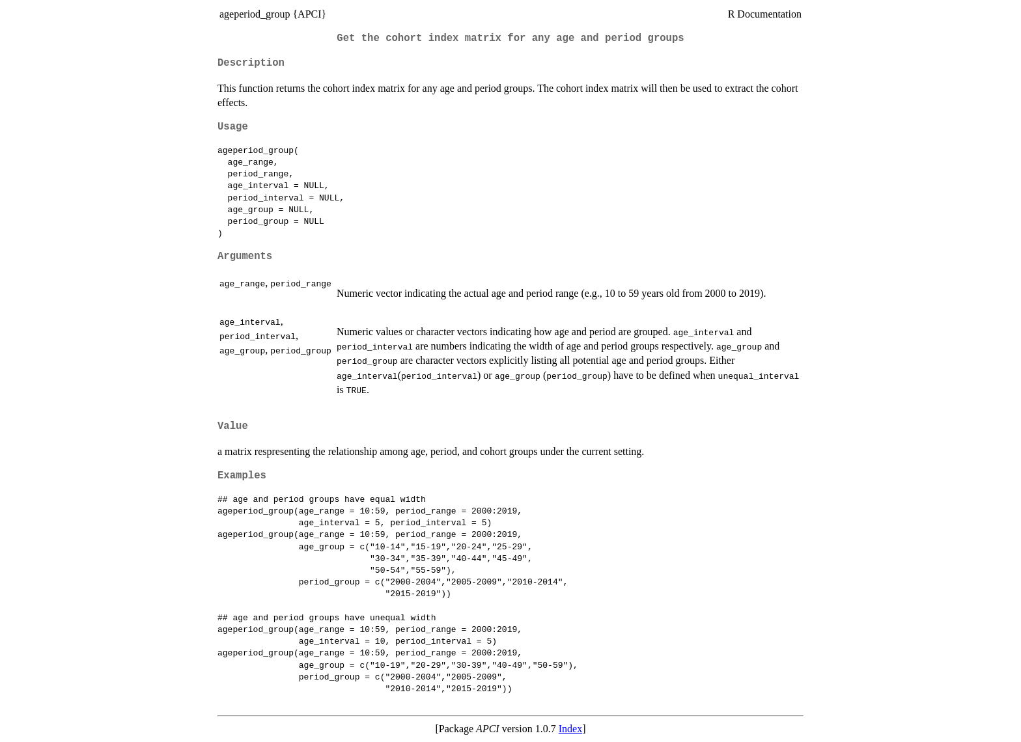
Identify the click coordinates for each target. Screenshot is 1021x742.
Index (570, 728)
